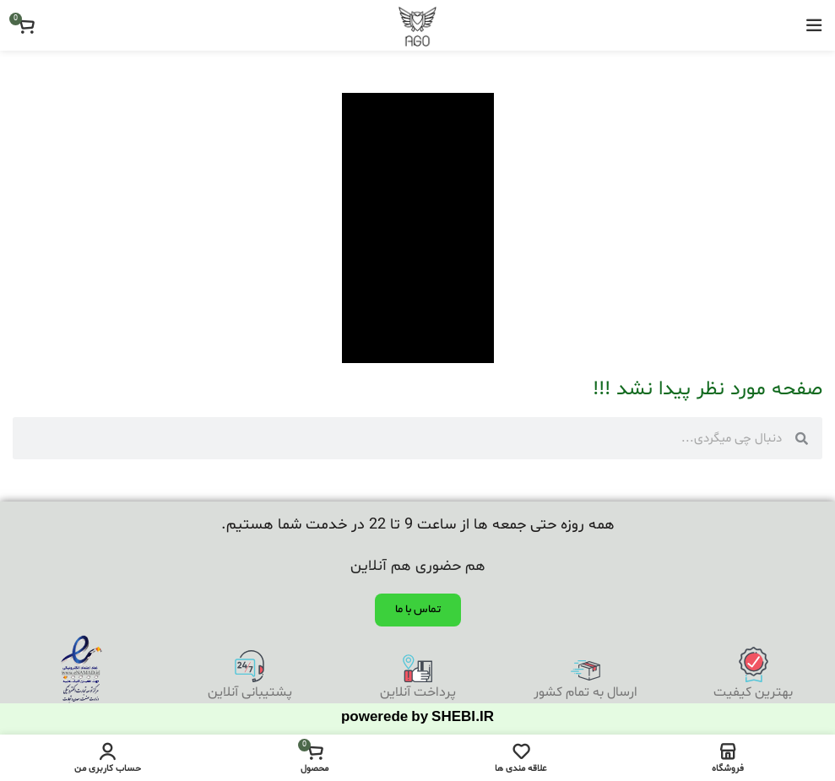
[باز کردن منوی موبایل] (814, 25)
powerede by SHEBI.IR (417, 719)
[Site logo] (417, 25)
